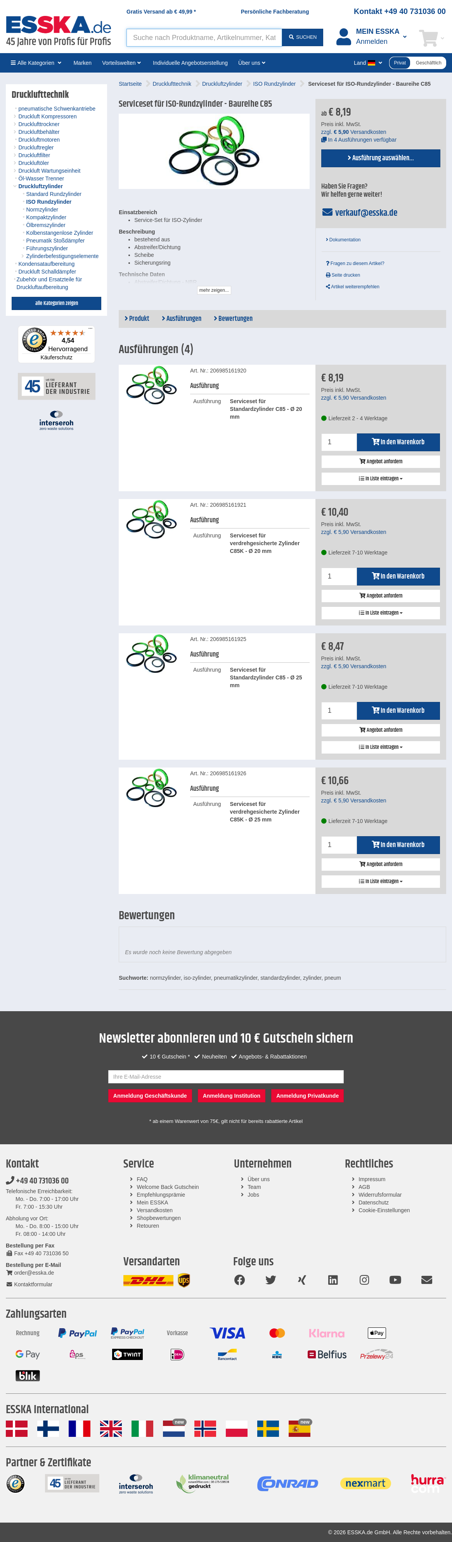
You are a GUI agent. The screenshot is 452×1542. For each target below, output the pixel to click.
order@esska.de (30, 1273)
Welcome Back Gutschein (168, 1187)
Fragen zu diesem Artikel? (355, 263)
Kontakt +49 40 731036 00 (400, 11)
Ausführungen (181, 319)
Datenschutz (373, 1202)
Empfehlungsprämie (161, 1195)
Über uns (259, 1179)
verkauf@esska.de (359, 213)
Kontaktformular (29, 1284)
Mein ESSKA (152, 1202)
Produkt (137, 319)
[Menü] (90, 330)
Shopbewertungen (159, 1218)
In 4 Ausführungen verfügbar (359, 140)
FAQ (142, 1179)
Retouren (148, 1226)
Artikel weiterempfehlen (352, 286)
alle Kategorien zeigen (56, 303)
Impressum (371, 1179)
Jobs (253, 1195)
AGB (364, 1187)
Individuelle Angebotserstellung (190, 63)
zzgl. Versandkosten (353, 132)
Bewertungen (233, 319)
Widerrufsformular (380, 1195)
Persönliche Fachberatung (275, 12)
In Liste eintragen (381, 479)
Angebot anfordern (380, 461)
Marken (82, 63)
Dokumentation (343, 240)
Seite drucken (343, 275)
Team (254, 1187)
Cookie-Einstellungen (384, 1210)
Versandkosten (155, 1210)
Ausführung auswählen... (381, 158)
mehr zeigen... (214, 290)
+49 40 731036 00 (37, 1181)
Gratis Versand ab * (161, 12)
